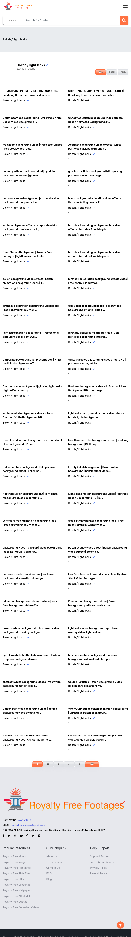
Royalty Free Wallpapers (17, 882)
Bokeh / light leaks (14, 100)
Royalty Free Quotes (15, 894)
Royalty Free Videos (15, 848)
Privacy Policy (98, 860)
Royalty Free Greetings (17, 877)
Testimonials (54, 854)
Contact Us (53, 860)
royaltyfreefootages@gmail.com (28, 817)
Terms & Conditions (102, 854)
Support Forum (99, 848)
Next (92, 756)
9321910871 (25, 812)
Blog (49, 871)
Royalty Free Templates (17, 860)
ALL (101, 72)
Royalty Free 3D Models (17, 888)
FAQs (49, 865)
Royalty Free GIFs (13, 871)
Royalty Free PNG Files (16, 865)
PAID (123, 72)
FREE (112, 72)
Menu (11, 20)
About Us (52, 848)
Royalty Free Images (15, 854)
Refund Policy (98, 865)
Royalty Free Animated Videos (21, 899)
